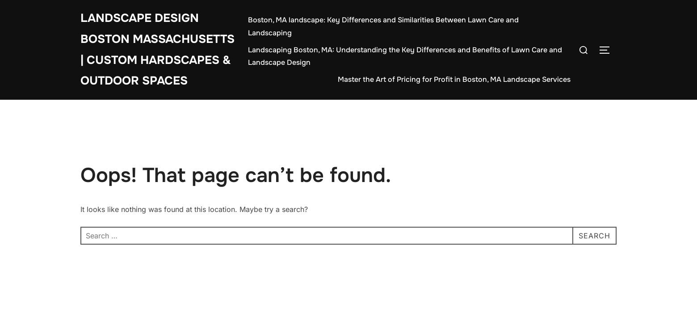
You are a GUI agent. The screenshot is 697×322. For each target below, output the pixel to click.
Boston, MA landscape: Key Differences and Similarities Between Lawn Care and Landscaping (383, 26)
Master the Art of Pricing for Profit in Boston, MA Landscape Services (454, 79)
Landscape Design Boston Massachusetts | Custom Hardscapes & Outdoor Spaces (157, 49)
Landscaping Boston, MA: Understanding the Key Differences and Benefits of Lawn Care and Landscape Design (405, 56)
